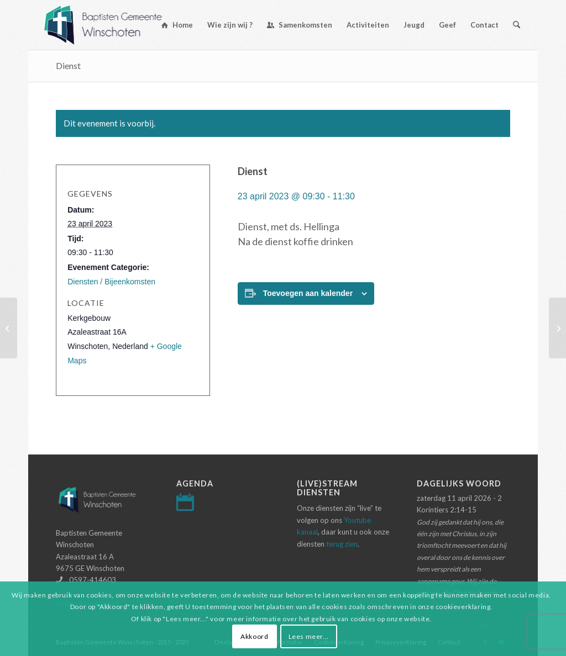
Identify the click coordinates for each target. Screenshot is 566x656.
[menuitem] (177, 25)
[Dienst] (8, 328)
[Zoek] (516, 25)
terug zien (342, 543)
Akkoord (254, 636)
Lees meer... (309, 636)
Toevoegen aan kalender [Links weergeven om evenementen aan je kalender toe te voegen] (308, 293)
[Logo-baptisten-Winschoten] (111, 25)
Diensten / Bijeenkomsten (111, 281)
